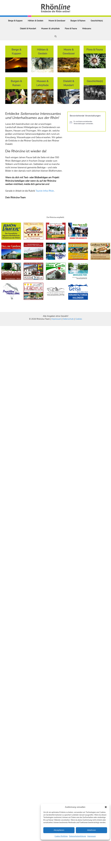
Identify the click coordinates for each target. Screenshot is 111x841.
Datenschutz (68, 319)
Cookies (78, 319)
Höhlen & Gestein (35, 20)
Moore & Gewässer (57, 20)
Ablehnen (91, 830)
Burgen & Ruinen (77, 20)
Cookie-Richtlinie (61, 836)
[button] (105, 807)
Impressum (91, 836)
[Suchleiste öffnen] (55, 36)
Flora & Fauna (71, 28)
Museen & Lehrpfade (50, 28)
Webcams (86, 28)
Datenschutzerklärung (77, 836)
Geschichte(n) (97, 20)
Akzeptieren (59, 830)
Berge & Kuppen (15, 20)
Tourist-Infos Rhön (45, 190)
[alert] (86, 122)
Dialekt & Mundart (28, 28)
